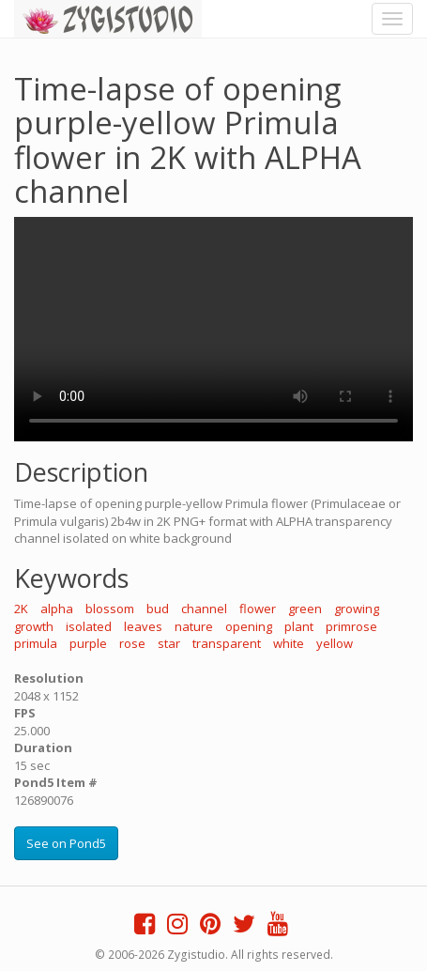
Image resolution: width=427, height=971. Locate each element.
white (288, 643)
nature (194, 626)
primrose (351, 626)
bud (157, 608)
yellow (334, 643)
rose (132, 643)
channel (204, 608)
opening (248, 626)
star (169, 643)
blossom (109, 608)
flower (257, 608)
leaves (143, 626)
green (305, 608)
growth (33, 626)
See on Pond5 (66, 843)
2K (21, 608)
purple (88, 643)
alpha (56, 608)
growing (356, 608)
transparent (226, 643)
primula (35, 643)
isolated (89, 626)
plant (298, 626)
